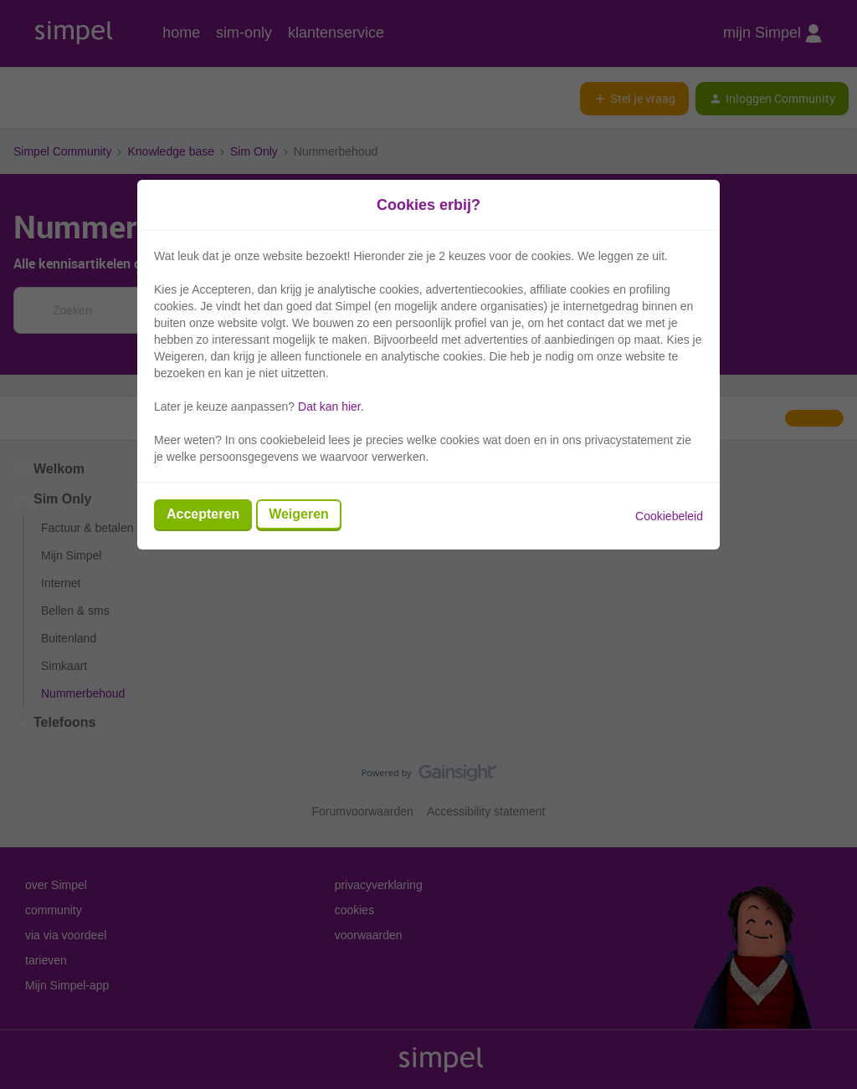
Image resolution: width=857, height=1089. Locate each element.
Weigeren (299, 514)
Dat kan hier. (331, 406)
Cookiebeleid (669, 516)
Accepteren (203, 514)
